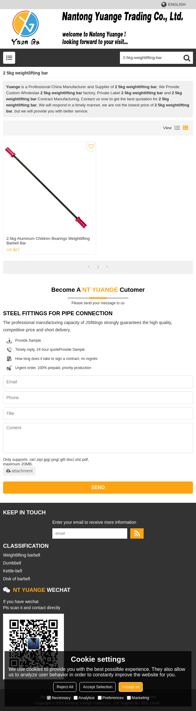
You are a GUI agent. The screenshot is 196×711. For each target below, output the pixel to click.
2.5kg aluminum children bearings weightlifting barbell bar (48, 240)
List (177, 128)
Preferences (111, 697)
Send (98, 487)
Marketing (138, 697)
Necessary (58, 697)
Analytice (84, 697)
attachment (19, 470)
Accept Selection (97, 687)
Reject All (65, 687)
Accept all (130, 687)
